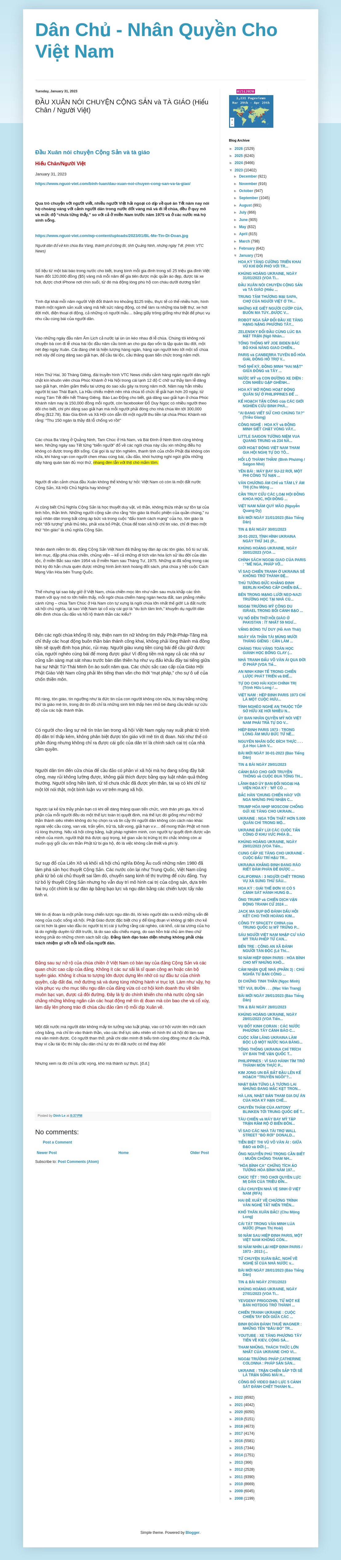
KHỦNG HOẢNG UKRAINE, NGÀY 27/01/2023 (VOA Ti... (267, 1291)
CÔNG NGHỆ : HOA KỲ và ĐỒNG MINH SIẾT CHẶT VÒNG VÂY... (266, 427)
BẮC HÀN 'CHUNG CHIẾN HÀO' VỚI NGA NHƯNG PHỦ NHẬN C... (269, 797)
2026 (239, 149)
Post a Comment (57, 1142)
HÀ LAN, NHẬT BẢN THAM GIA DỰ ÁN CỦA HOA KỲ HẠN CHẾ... (271, 1098)
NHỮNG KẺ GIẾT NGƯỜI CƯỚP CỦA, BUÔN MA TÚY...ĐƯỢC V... (270, 310)
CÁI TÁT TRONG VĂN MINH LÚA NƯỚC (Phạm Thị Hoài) (266, 1226)
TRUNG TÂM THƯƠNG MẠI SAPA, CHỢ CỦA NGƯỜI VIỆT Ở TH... (267, 299)
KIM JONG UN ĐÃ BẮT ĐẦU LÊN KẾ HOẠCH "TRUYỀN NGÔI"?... (269, 1075)
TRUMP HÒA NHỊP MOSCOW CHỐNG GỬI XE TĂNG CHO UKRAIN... (270, 809)
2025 (239, 156)
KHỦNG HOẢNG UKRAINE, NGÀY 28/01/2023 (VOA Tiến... (267, 1016)
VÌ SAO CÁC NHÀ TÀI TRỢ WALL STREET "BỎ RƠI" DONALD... (267, 1133)
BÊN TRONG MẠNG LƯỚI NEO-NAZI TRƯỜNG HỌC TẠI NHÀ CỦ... (269, 597)
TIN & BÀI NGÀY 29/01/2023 (262, 764)
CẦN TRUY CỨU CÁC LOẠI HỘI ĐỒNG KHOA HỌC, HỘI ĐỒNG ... (271, 496)
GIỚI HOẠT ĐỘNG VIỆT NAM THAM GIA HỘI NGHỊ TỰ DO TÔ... (269, 450)
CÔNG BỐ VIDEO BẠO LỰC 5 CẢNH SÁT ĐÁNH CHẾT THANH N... (269, 1384)
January (246, 255)
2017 (239, 1433)
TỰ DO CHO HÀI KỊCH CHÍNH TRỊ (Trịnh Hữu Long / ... (267, 685)
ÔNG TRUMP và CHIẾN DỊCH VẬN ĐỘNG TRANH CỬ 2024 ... (267, 902)
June (243, 220)
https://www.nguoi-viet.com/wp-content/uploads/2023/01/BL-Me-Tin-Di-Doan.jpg (111, 235)
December (248, 176)
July (243, 212)
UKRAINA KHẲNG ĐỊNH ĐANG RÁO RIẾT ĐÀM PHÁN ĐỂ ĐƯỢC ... (269, 867)
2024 (239, 163)
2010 (239, 1484)
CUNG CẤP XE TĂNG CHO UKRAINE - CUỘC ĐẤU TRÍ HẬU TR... (271, 855)
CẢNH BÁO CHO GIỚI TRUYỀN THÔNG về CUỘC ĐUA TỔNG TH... (270, 774)
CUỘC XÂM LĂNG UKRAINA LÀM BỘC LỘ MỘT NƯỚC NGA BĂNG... (270, 1039)
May (243, 227)
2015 (239, 1448)
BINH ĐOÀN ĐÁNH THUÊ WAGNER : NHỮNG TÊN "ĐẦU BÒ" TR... (270, 1326)
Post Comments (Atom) (78, 1162)
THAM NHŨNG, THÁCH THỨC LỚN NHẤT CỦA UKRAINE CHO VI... (268, 1349)
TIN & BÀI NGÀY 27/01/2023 (262, 1282)
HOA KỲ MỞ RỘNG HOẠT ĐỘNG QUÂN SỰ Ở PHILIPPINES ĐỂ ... (268, 392)
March (245, 241)
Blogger (193, 1532)
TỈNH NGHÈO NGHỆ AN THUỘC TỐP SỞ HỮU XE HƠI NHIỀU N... (270, 709)
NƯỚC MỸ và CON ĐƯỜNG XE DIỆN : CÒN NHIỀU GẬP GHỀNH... (270, 380)
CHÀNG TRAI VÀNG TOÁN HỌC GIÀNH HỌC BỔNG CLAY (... (266, 650)
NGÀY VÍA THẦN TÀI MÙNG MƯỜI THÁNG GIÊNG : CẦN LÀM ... (267, 639)
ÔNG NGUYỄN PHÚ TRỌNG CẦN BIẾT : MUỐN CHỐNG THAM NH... (271, 1156)
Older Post (199, 1153)
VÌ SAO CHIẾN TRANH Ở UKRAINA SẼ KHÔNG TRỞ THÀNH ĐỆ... (271, 573)
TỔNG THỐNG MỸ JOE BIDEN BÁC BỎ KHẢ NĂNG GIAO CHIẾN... (268, 345)
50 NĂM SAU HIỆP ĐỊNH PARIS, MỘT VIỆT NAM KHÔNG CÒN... (270, 1237)
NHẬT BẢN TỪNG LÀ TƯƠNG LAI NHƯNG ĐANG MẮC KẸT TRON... (269, 1086)
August (246, 205)
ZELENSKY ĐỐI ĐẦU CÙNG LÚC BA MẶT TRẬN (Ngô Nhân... (269, 334)
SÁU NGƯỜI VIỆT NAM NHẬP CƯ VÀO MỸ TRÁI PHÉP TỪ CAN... (271, 937)
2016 (239, 1441)
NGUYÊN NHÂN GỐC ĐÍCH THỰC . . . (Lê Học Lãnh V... (270, 743)
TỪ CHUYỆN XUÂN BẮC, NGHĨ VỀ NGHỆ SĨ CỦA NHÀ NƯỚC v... (267, 1260)
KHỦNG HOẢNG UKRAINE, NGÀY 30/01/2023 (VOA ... (267, 550)
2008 (239, 1498)
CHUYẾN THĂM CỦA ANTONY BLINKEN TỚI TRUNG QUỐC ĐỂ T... (271, 1109)
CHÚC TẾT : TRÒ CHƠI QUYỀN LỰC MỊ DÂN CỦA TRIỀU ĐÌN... (269, 1179)
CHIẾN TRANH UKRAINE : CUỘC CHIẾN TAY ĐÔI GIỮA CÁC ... (266, 1314)
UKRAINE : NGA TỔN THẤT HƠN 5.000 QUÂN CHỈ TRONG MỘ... (271, 820)
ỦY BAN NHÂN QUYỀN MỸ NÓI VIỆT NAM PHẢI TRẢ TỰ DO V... (269, 720)
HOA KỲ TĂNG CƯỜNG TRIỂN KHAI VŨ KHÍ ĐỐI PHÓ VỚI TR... (269, 264)
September (249, 198)
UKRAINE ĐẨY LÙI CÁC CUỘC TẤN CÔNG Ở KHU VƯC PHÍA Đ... (269, 832)
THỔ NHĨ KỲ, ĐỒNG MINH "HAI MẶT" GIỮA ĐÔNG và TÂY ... (270, 368)
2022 (239, 1397)
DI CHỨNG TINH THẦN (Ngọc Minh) (268, 981)
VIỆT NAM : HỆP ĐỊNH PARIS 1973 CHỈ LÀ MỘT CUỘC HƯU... (271, 697)
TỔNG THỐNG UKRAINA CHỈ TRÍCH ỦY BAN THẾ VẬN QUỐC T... (269, 1051)
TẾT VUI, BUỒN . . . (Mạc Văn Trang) (269, 988)
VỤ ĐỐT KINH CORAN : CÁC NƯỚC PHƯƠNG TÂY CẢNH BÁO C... (269, 1028)
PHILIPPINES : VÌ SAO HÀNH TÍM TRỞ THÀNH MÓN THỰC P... (271, 1063)
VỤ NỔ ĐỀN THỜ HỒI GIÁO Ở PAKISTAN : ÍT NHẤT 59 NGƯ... (267, 620)
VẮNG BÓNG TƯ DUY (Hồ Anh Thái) (269, 629)
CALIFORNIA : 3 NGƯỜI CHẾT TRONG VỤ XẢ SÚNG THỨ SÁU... (271, 878)
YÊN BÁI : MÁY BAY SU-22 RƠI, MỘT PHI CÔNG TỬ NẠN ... (270, 473)
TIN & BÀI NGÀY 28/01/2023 (262, 1007)
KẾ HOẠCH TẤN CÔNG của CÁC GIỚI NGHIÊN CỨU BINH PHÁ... (270, 403)
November (248, 184)
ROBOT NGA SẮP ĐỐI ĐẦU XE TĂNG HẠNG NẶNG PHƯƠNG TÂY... (270, 322)
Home (123, 1153)
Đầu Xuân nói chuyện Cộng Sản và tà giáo (92, 152)
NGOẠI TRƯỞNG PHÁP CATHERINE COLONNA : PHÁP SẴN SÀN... (269, 1361)
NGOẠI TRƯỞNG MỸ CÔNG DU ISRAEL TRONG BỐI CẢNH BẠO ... (270, 608)
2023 (239, 170)
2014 (239, 1455)
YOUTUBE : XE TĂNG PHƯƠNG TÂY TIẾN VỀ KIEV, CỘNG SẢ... (270, 1337)
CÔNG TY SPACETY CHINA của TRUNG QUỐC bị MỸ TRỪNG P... (268, 925)
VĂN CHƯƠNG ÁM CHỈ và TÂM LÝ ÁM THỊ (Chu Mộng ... (271, 485)
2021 (239, 1405)
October (246, 191)
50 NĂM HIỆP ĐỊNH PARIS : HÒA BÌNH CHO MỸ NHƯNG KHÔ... (271, 960)
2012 (239, 1469)
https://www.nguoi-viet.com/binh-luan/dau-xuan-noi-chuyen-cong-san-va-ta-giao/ (113, 183)
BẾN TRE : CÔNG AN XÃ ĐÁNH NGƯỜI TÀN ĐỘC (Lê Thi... (265, 948)
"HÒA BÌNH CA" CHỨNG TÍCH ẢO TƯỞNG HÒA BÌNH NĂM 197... (267, 1168)
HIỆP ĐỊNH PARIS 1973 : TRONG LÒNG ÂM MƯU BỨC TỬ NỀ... (266, 732)
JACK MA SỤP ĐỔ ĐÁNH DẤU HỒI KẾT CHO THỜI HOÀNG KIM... (268, 913)
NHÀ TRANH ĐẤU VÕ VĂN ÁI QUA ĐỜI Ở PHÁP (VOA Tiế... (271, 662)
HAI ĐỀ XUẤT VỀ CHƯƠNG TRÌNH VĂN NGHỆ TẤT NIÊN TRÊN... (267, 1202)
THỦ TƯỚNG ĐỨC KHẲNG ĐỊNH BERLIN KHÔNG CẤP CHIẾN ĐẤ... (270, 585)
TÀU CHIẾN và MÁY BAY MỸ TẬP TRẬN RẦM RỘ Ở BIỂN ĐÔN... (266, 1121)
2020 (239, 1412)
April (243, 234)
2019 (239, 1419)
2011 (239, 1477)
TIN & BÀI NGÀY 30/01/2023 (262, 529)
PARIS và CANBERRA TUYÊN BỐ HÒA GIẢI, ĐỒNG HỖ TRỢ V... (271, 357)
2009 (239, 1491)
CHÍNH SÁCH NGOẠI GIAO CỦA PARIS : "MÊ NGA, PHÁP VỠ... (272, 562)
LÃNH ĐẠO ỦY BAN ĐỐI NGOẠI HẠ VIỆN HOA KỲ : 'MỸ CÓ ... (268, 786)
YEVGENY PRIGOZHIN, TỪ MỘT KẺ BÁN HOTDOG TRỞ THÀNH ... (269, 1303)
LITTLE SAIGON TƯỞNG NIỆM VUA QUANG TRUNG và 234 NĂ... (268, 438)
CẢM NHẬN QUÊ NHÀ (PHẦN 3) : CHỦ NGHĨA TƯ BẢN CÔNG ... (271, 971)
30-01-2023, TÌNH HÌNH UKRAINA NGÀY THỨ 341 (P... (266, 538)
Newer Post (47, 1153)
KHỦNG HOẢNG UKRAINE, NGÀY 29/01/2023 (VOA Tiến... (267, 844)
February (247, 248)
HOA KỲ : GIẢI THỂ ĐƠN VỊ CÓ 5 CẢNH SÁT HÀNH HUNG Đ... (266, 890)
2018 (239, 1426)
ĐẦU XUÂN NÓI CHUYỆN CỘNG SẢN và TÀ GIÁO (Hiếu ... (270, 287)
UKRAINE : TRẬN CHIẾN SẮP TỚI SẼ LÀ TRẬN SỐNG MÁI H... (270, 1373)
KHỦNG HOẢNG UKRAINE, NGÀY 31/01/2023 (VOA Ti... (267, 275)
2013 (239, 1462)
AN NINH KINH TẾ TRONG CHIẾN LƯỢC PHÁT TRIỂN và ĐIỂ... (267, 673)
